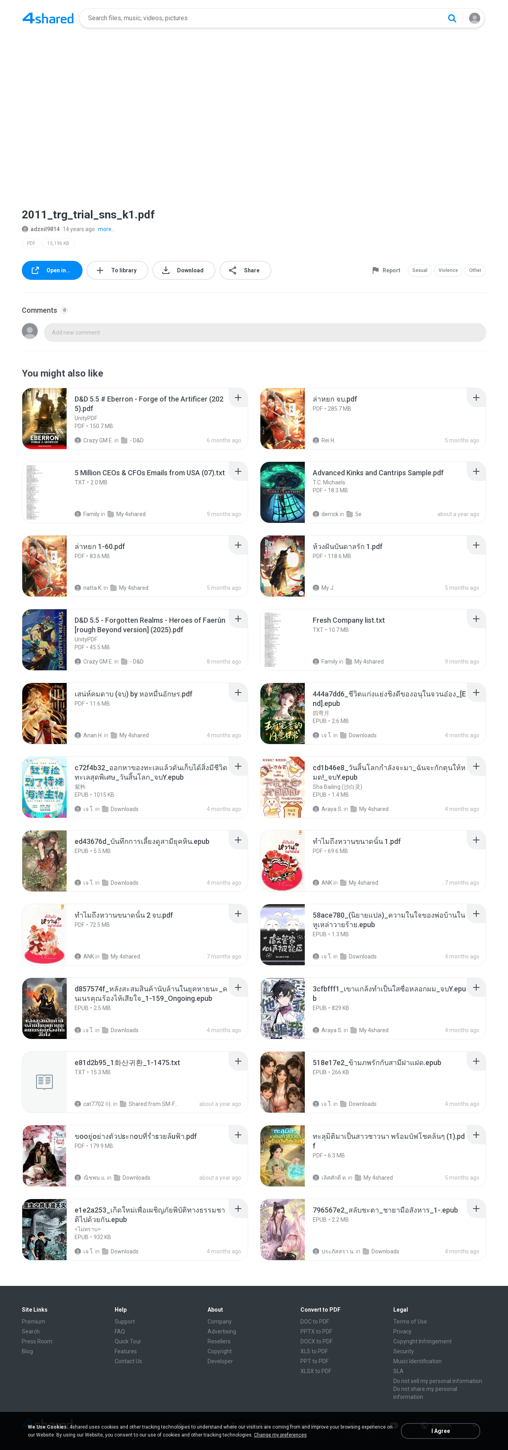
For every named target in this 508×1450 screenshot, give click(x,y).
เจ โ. (322, 735)
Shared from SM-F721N (150, 1104)
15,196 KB (58, 243)
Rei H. (324, 440)
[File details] (53, 418)
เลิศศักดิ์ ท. (330, 1178)
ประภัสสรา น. (334, 1251)
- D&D (132, 440)
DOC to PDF (314, 1321)
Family (87, 514)
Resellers (219, 1341)
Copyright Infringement (422, 1341)
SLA (398, 1371)
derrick (326, 514)
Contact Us (128, 1361)
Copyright (220, 1351)
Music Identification (417, 1361)
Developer (220, 1361)
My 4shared (127, 514)
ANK (322, 883)
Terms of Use (410, 1321)
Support (125, 1321)
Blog (27, 1351)
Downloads (358, 735)
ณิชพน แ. (90, 1178)
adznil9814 (41, 229)
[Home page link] (48, 18)
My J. (324, 588)
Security (403, 1351)
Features (126, 1351)
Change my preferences (280, 1435)
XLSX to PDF (315, 1371)
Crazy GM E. (94, 440)
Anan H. (89, 735)
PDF (31, 243)
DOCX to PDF (316, 1341)
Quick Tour (128, 1341)
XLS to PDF (314, 1351)
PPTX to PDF (316, 1331)
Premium (33, 1321)
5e (354, 514)
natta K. (88, 588)
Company (220, 1321)
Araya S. (328, 809)
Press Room (37, 1341)
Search (31, 1331)
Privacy (402, 1331)
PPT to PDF (314, 1361)
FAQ (120, 1331)
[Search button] (452, 18)
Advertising (222, 1331)
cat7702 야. (93, 1104)
